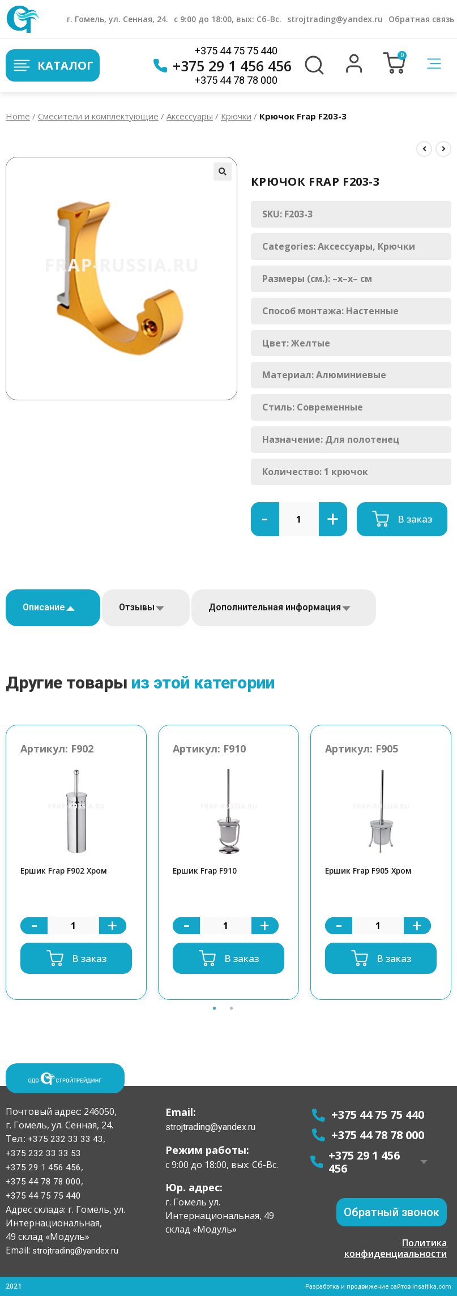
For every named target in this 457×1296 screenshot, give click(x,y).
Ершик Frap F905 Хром (372, 871)
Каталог (52, 65)
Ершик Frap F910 (208, 871)
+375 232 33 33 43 (64, 1141)
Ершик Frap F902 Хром (68, 871)
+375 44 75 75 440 (236, 51)
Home (18, 116)
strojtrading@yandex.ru (335, 19)
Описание (44, 607)
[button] (354, 70)
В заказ (414, 519)
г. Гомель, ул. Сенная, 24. (117, 19)
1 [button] (214, 1022)
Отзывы (137, 607)
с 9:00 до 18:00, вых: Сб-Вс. (227, 19)
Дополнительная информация (274, 607)
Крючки (236, 116)
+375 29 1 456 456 (222, 65)
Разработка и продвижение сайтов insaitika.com (372, 1286)
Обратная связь (421, 19)
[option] (76, 863)
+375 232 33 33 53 (43, 1155)
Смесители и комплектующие (98, 116)
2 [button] (231, 1022)
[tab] (53, 608)
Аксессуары (189, 116)
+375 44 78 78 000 (236, 80)
